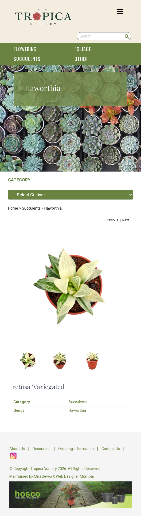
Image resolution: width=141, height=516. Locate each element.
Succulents (31, 208)
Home (13, 208)
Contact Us (110, 449)
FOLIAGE (83, 48)
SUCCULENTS (27, 58)
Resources (41, 449)
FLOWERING (25, 48)
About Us (17, 449)
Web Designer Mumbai (75, 476)
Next (125, 220)
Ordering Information (76, 449)
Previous (111, 220)
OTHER (81, 58)
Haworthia (53, 208)
